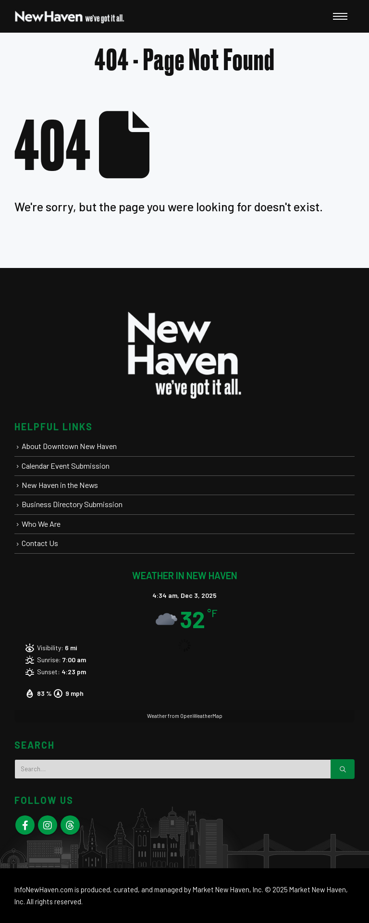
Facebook (25, 825)
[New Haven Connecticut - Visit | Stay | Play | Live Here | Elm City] (69, 16)
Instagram (47, 825)
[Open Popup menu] (340, 16)
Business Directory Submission (72, 504)
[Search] (343, 768)
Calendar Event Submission (66, 465)
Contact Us (40, 542)
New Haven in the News (60, 484)
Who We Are (41, 523)
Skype (70, 825)
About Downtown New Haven (69, 445)
